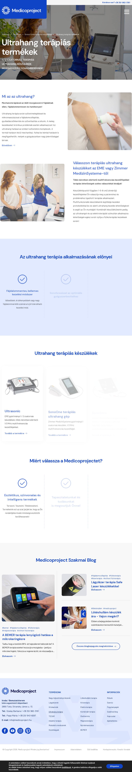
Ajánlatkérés (112, 721)
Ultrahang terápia (56, 712)
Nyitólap (5, 34)
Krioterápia (85, 703)
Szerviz (110, 703)
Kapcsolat (111, 716)
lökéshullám (97, 608)
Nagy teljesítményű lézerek (59, 698)
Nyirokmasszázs (87, 725)
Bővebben (7, 142)
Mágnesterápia (86, 721)
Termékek (17, 34)
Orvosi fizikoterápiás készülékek (38, 34)
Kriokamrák (53, 707)
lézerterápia (97, 578)
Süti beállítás (92, 749)
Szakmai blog (112, 712)
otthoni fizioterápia (26, 630)
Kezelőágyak (54, 730)
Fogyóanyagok (113, 707)
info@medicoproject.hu (20, 720)
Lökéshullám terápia (88, 698)
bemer (6, 628)
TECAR (52, 716)
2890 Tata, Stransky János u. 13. (17, 706)
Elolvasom (7, 656)
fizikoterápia (34, 628)
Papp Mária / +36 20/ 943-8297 (21, 715)
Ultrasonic (12, 413)
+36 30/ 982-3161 (122, 2)
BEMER (83, 730)
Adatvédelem (76, 749)
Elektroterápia (86, 707)
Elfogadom (114, 766)
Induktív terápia (55, 721)
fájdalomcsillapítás (19, 628)
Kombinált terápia (87, 712)
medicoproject (110, 608)
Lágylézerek (53, 703)
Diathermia (85, 716)
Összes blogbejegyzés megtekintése (95, 646)
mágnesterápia (9, 630)
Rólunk (110, 698)
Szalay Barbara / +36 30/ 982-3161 (23, 711)
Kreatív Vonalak (123, 749)
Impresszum (59, 749)
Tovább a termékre (14, 435)
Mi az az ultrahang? (18, 93)
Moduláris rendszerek (57, 725)
